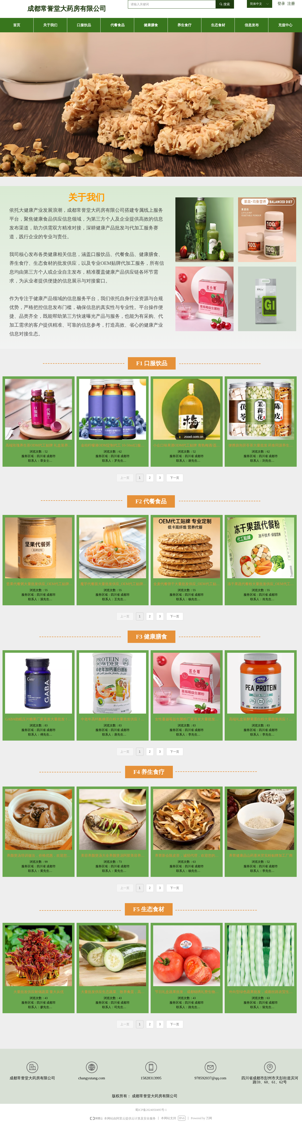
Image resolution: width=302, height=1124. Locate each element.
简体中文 (256, 4)
